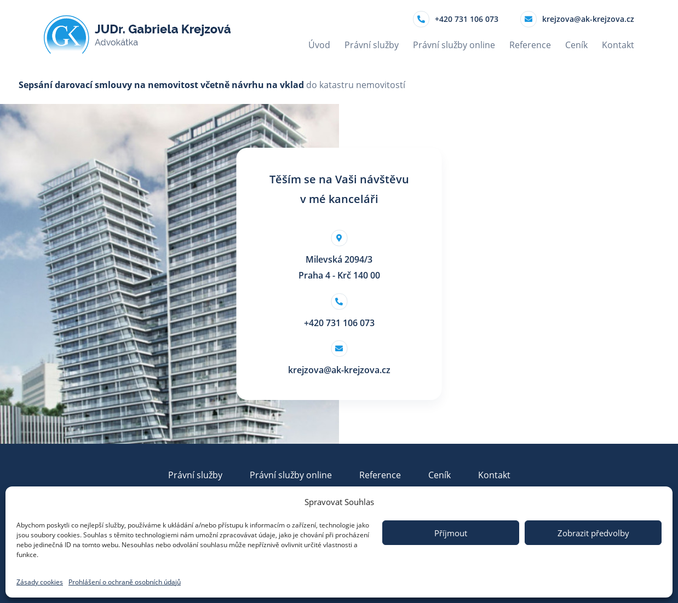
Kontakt (618, 45)
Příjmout (450, 532)
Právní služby (371, 45)
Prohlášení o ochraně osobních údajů (124, 582)
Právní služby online (454, 45)
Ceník (576, 45)
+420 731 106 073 (455, 19)
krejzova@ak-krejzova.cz (577, 19)
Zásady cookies (39, 582)
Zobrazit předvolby (593, 532)
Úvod (319, 45)
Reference (530, 45)
